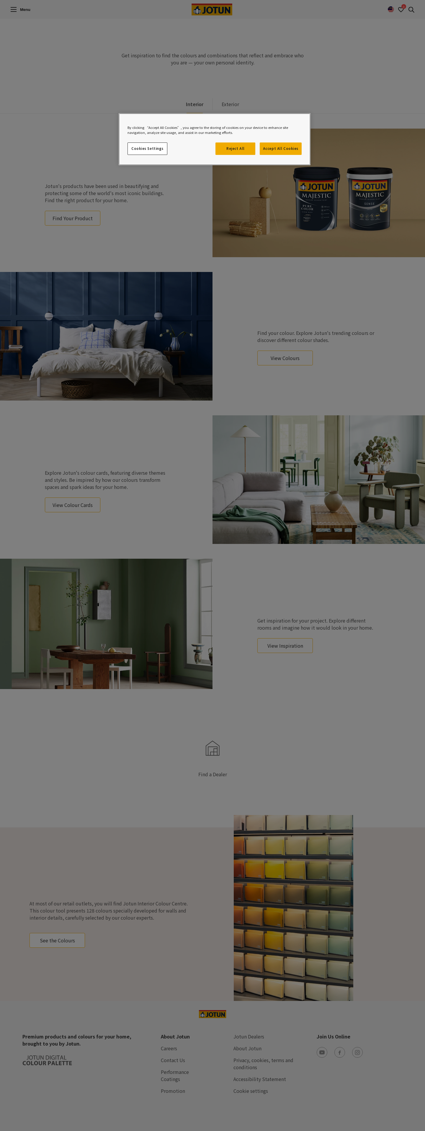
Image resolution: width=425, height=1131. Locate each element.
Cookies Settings (147, 148)
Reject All (235, 148)
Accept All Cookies (280, 148)
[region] (214, 139)
